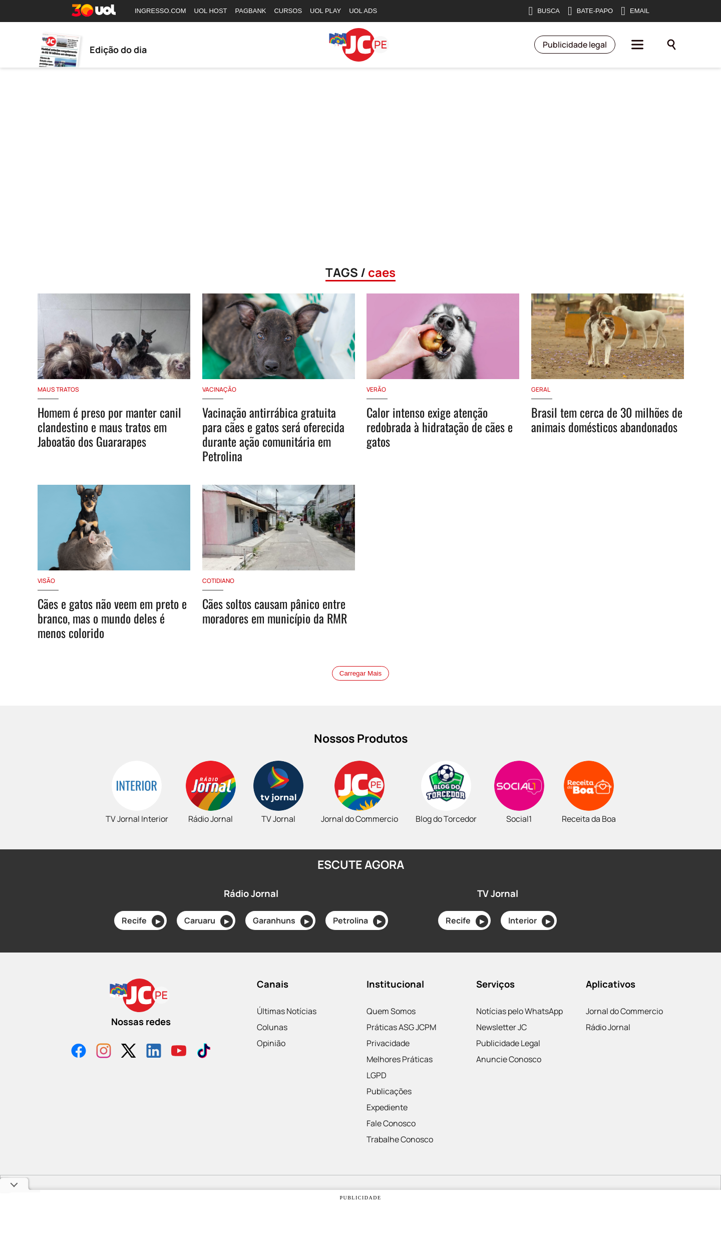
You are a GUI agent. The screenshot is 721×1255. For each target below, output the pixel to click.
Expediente (387, 1107)
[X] (128, 1052)
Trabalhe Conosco (400, 1139)
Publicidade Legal (508, 1043)
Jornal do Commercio (624, 1011)
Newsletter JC (501, 1027)
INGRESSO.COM (160, 11)
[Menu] (637, 45)
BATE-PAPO (590, 11)
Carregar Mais (360, 673)
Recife (143, 921)
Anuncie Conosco (508, 1059)
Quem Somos (391, 1011)
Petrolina (359, 921)
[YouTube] (178, 1052)
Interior (531, 921)
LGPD (377, 1075)
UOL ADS (363, 11)
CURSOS (288, 11)
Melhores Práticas (400, 1059)
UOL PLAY (325, 11)
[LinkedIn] (153, 1052)
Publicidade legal (575, 45)
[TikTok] (203, 1052)
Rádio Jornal (608, 1027)
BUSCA (544, 11)
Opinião (271, 1043)
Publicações (389, 1091)
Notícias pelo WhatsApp (519, 1011)
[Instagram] (103, 1052)
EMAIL (635, 11)
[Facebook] (78, 1052)
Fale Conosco (391, 1123)
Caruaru (208, 921)
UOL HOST (210, 11)
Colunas (272, 1027)
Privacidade (388, 1043)
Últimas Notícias (286, 1011)
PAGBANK (250, 11)
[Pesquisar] (671, 45)
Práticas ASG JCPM (401, 1027)
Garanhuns (283, 921)
